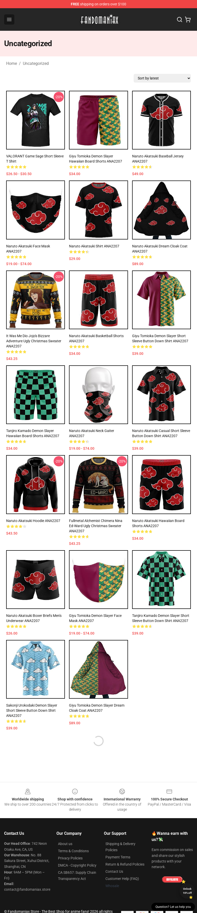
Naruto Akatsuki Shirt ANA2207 (94, 246)
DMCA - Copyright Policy (77, 865)
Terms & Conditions (73, 851)
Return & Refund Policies (124, 864)
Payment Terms (117, 857)
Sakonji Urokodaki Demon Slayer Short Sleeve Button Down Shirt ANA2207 (31, 710)
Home (11, 63)
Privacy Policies (70, 858)
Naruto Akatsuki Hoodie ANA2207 (33, 521)
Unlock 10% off (187, 890)
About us (65, 844)
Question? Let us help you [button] (173, 907)
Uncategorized (36, 63)
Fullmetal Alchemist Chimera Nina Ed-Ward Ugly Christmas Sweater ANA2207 (95, 526)
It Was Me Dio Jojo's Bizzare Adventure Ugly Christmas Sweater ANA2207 (33, 341)
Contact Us (114, 871)
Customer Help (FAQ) (122, 879)
